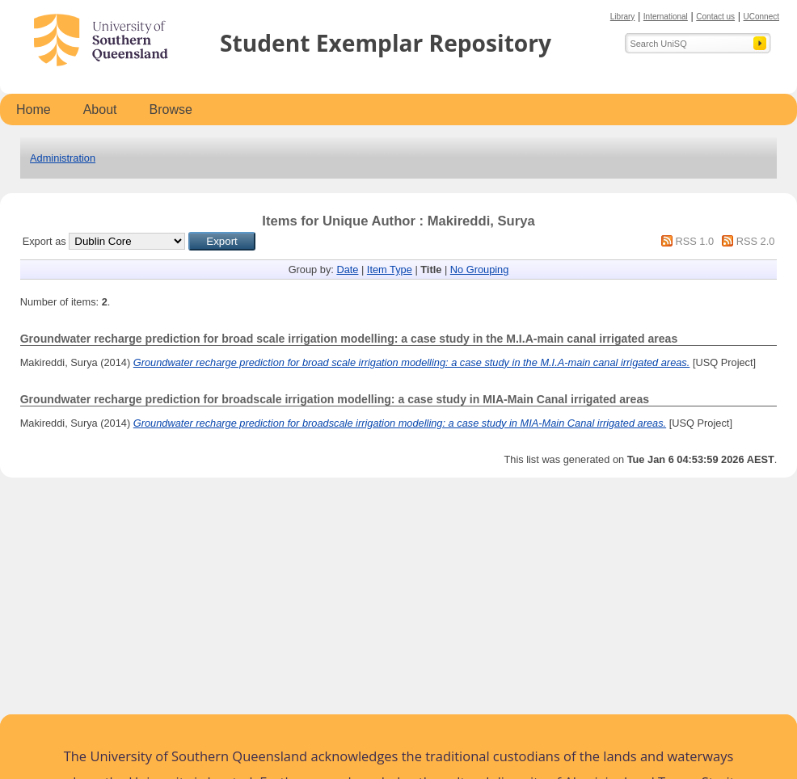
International (665, 16)
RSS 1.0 (694, 241)
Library (622, 16)
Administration (62, 158)
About (100, 109)
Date (347, 269)
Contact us (715, 16)
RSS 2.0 (755, 241)
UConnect (761, 16)
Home (33, 109)
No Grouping (479, 269)
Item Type (389, 269)
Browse (171, 109)
